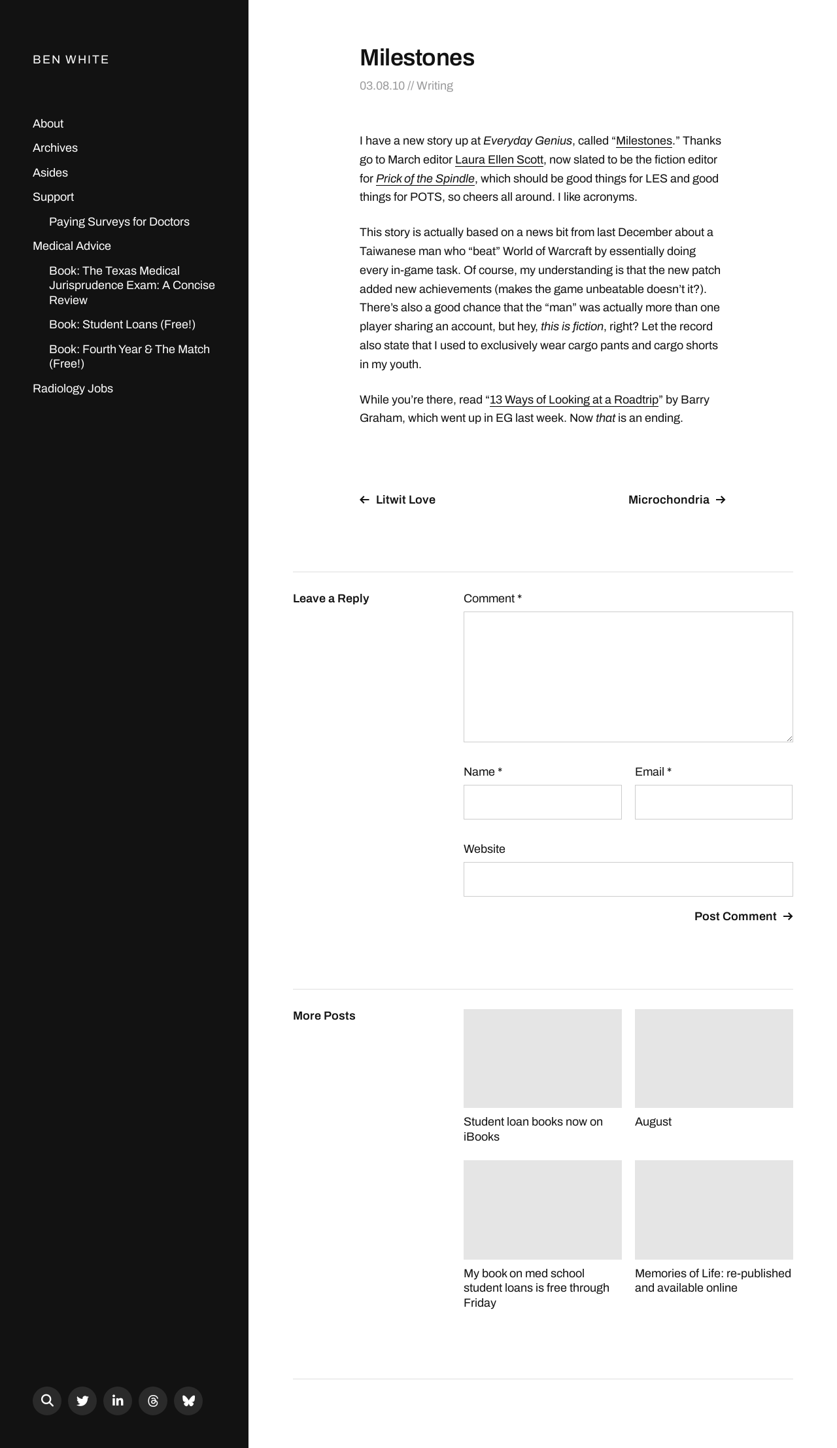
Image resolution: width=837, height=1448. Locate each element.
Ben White (71, 59)
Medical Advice (72, 245)
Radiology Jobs (73, 388)
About (48, 123)
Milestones (644, 140)
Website (484, 848)
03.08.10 (382, 85)
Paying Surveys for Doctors (119, 221)
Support (53, 196)
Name (483, 771)
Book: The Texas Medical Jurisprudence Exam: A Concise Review (132, 285)
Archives (55, 147)
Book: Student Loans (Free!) (122, 324)
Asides (50, 172)
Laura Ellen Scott (499, 159)
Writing (435, 85)
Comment (493, 598)
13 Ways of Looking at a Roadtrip (574, 399)
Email (653, 771)
